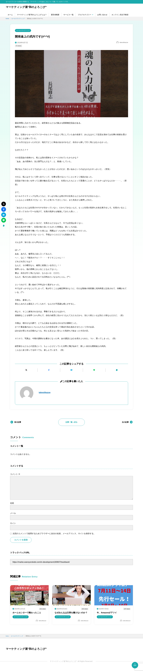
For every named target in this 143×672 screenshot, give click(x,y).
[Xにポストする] (26, 370)
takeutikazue (45, 393)
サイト (13, 524)
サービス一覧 (68, 15)
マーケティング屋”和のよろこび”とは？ (32, 15)
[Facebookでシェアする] (49, 370)
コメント (15, 474)
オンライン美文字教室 (120, 15)
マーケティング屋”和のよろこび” (28, 7)
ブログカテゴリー (84, 15)
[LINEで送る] (94, 370)
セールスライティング (23, 30)
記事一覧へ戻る (71, 422)
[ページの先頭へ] (135, 665)
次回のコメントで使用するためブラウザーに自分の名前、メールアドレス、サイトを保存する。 (54, 534)
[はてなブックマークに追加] (71, 370)
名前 (12, 503)
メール (13, 514)
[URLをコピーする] (117, 370)
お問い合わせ (102, 15)
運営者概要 (55, 15)
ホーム (10, 15)
